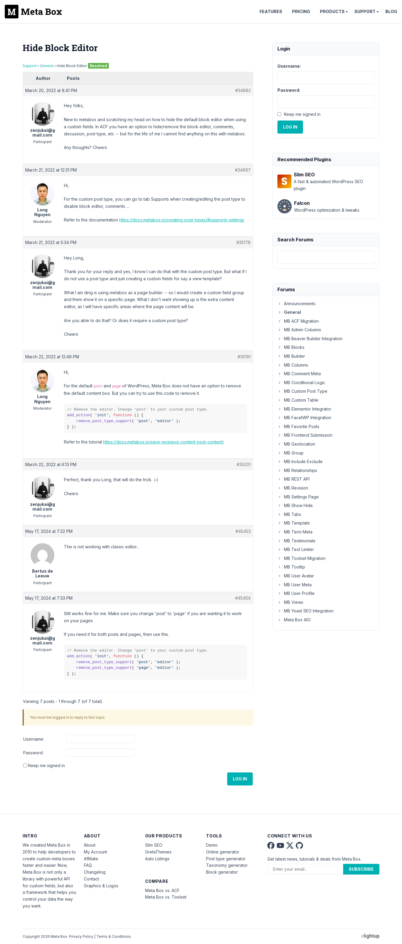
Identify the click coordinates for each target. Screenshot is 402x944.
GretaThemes (158, 851)
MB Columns (292, 365)
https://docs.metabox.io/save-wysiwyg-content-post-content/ (163, 441)
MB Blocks (290, 347)
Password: (33, 752)
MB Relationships (297, 470)
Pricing (301, 11)
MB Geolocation (296, 443)
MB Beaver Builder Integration (310, 338)
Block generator (222, 872)
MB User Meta (294, 584)
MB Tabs (289, 514)
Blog (391, 11)
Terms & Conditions (113, 936)
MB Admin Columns (299, 329)
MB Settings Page (298, 496)
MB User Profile (296, 593)
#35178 (243, 242)
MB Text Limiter (295, 549)
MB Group (290, 452)
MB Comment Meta (299, 373)
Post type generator (226, 858)
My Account (95, 851)
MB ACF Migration (298, 321)
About (89, 845)
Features (271, 11)
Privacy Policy (81, 936)
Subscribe (361, 869)
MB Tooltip (291, 566)
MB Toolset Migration (301, 558)
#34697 (243, 169)
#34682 (243, 90)
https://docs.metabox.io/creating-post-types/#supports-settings (181, 219)
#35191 (244, 356)
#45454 (243, 598)
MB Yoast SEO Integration (305, 610)
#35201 (244, 464)
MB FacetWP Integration (304, 417)
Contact (91, 878)
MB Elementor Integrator (304, 408)
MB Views (290, 602)
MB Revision (292, 487)
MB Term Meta (295, 531)
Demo (212, 845)
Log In (240, 778)
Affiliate (91, 858)
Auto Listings (157, 858)
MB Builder (291, 356)
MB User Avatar (295, 575)
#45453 (243, 531)
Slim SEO (153, 845)
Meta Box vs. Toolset (165, 896)
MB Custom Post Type (302, 391)
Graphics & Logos (101, 885)
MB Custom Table (297, 400)
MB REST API (293, 478)
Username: (33, 739)
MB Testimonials (296, 540)
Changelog (95, 872)
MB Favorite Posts (298, 426)
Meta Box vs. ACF (162, 890)
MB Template (293, 522)
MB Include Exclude (300, 461)
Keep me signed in (46, 765)
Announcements (296, 303)
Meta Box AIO (294, 619)
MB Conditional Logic (301, 382)
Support (365, 11)
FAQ (88, 865)
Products (332, 11)
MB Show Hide (295, 505)
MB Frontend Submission (304, 435)
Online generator (222, 851)
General (47, 66)
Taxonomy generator (227, 865)
